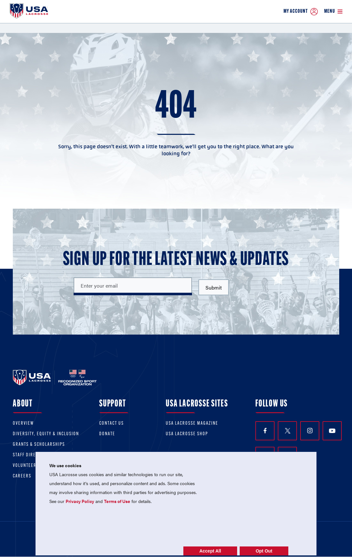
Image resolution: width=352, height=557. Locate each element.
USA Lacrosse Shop (187, 434)
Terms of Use (117, 501)
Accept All (210, 550)
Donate (107, 434)
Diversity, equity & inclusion (46, 434)
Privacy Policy (80, 501)
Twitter (287, 431)
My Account (301, 11)
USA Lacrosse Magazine (192, 423)
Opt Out (264, 550)
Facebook (265, 430)
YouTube (332, 431)
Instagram (310, 430)
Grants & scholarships (39, 444)
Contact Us (111, 423)
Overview (23, 423)
